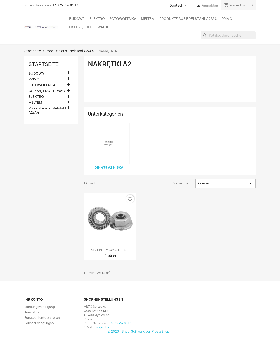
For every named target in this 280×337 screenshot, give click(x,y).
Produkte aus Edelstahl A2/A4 (188, 18)
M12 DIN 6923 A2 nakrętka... (110, 250)
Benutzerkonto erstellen (42, 318)
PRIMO (226, 18)
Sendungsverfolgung (39, 307)
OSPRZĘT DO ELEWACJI (88, 27)
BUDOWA (77, 18)
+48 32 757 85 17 (65, 5)
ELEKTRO (97, 18)
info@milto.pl (103, 327)
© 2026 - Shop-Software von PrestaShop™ (140, 331)
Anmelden (31, 312)
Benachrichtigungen (39, 323)
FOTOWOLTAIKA (123, 18)
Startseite (44, 64)
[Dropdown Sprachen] (179, 5)
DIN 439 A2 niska (108, 167)
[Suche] (228, 35)
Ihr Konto (33, 299)
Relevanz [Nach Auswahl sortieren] (225, 183)
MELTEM (148, 18)
